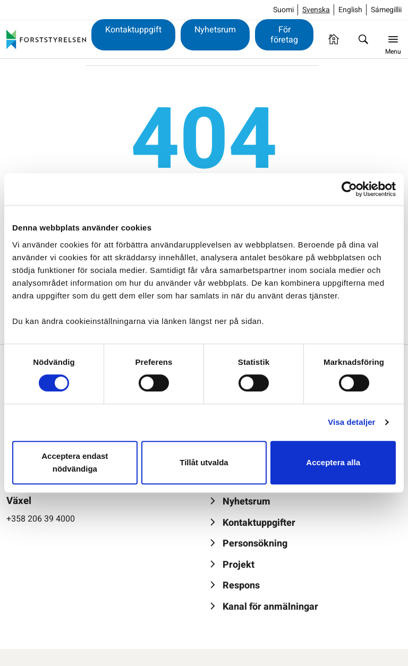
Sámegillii (386, 9)
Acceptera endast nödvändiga (74, 462)
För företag (284, 34)
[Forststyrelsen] (46, 39)
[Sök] (363, 39)
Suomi (283, 9)
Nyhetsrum (215, 29)
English (350, 9)
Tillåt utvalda (204, 462)
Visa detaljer (351, 421)
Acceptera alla (333, 462)
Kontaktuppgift (133, 29)
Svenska (316, 9)
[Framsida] (333, 39)
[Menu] (393, 39)
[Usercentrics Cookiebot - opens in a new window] (349, 189)
